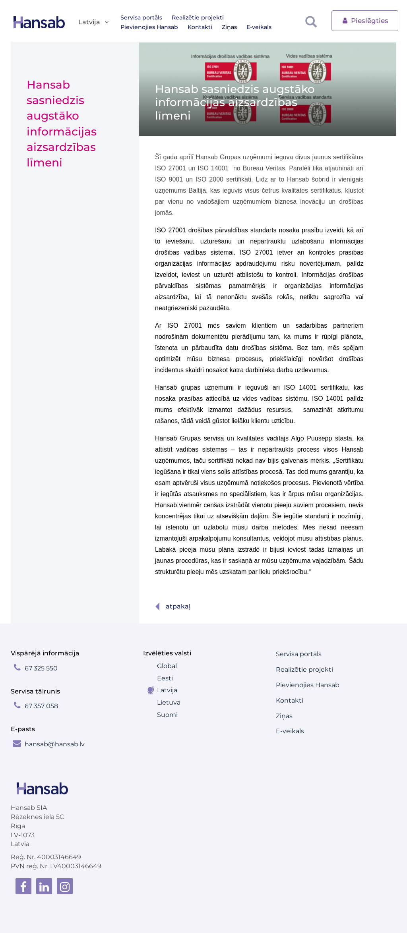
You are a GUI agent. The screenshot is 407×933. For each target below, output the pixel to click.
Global (167, 666)
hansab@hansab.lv (55, 744)
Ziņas (162, 27)
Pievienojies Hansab (262, 17)
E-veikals (191, 27)
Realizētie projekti (198, 17)
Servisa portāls (141, 17)
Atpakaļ (178, 606)
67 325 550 (41, 668)
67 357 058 (41, 706)
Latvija (167, 690)
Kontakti (132, 27)
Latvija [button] (94, 22)
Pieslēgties (364, 20)
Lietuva (168, 702)
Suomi (167, 715)
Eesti (165, 678)
